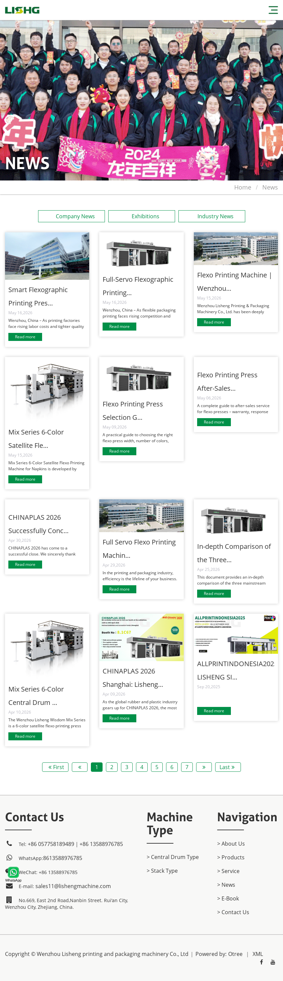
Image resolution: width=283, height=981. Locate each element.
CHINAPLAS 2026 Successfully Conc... (38, 524)
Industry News (212, 216)
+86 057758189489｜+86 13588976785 (75, 844)
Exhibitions (141, 216)
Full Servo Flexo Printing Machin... (139, 548)
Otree (235, 954)
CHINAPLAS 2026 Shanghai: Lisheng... (133, 677)
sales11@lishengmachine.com (73, 886)
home (242, 187)
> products (231, 857)
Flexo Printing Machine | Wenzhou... (234, 281)
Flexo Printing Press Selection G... (133, 410)
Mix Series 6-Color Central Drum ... (36, 696)
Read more (25, 337)
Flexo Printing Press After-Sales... (227, 381)
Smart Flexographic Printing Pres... (38, 296)
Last (228, 767)
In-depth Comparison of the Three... (234, 553)
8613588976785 (62, 858)
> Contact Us (233, 912)
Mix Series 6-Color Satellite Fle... (36, 438)
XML (258, 954)
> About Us (231, 843)
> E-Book (228, 898)
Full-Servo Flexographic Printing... (138, 286)
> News (226, 884)
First (55, 767)
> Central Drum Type (173, 857)
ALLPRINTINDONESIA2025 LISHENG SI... (236, 670)
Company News (71, 216)
